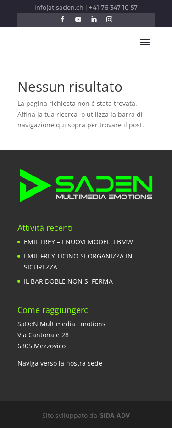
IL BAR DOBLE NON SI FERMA (68, 281)
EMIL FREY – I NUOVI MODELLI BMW (78, 241)
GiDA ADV (114, 415)
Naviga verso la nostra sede (59, 363)
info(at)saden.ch (58, 7)
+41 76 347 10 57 (113, 7)
